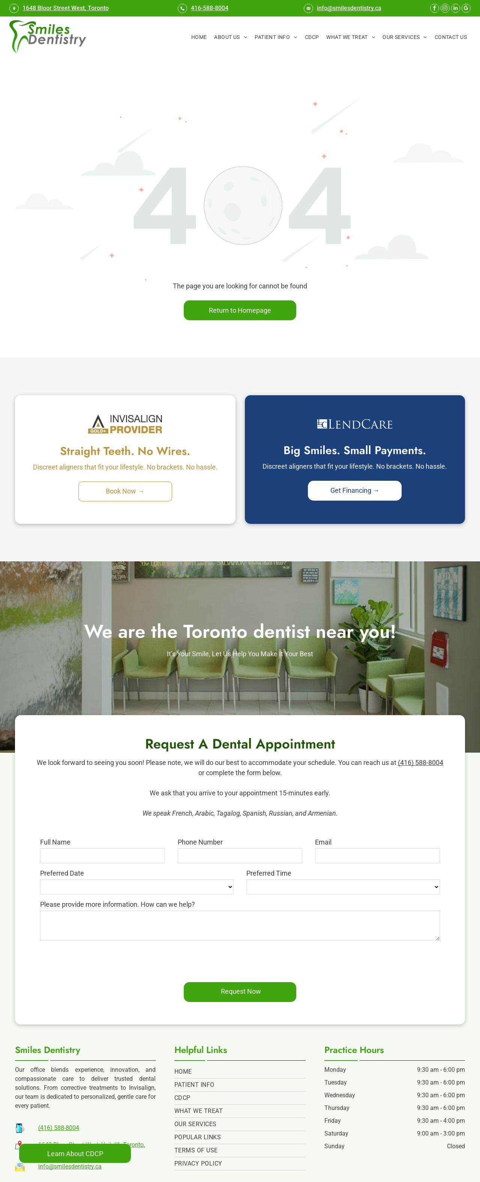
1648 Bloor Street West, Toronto (65, 8)
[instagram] (445, 9)
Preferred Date (62, 873)
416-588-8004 (209, 8)
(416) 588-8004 (420, 762)
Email (323, 842)
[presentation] (97, 960)
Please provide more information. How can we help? (117, 904)
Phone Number (200, 842)
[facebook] (434, 9)
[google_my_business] (466, 9)
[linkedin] (455, 9)
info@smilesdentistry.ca (349, 8)
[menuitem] (199, 37)
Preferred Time (268, 873)
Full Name (55, 842)
